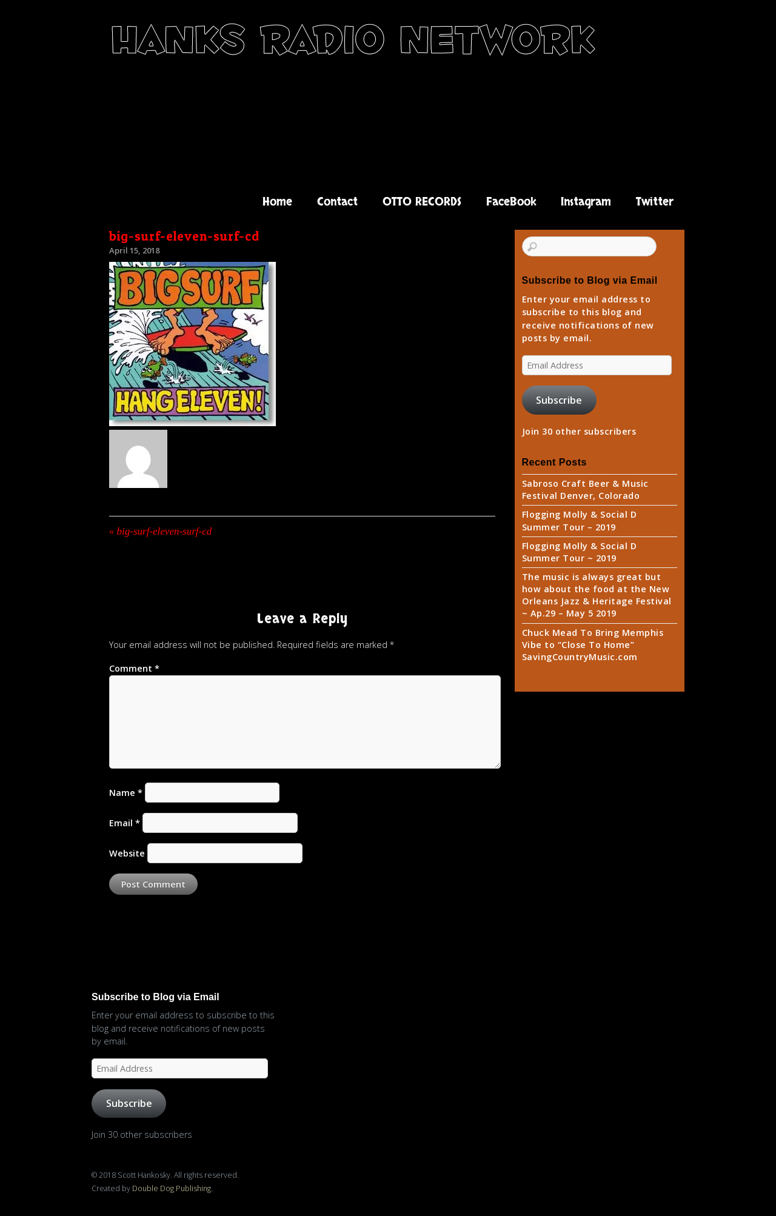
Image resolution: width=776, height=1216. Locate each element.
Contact (337, 202)
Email (124, 823)
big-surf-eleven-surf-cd (184, 236)
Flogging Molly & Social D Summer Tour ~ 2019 (579, 552)
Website (127, 853)
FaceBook (511, 202)
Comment (134, 668)
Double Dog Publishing (171, 1188)
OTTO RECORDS (422, 202)
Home (277, 202)
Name (125, 792)
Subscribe (559, 400)
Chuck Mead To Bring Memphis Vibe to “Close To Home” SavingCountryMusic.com (593, 645)
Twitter (655, 202)
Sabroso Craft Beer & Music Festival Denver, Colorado (585, 489)
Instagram (586, 202)
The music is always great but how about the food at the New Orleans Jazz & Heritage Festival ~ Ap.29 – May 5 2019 (597, 595)
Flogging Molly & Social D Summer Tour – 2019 (579, 520)
